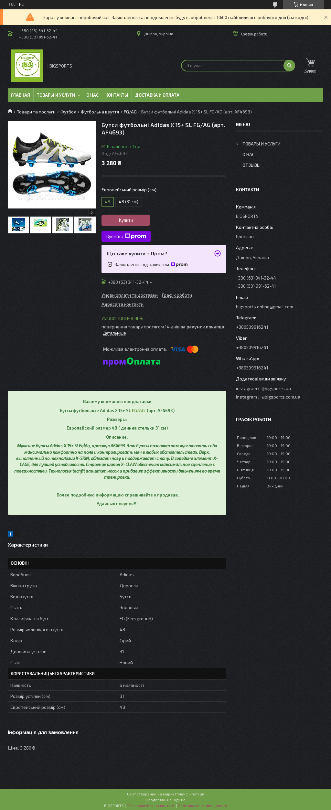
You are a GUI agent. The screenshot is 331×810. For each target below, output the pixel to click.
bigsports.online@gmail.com (264, 306)
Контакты (116, 95)
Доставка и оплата (157, 95)
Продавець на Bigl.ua (166, 799)
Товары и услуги (56, 95)
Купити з (126, 236)
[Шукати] (289, 65)
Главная (20, 95)
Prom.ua (196, 794)
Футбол (68, 111)
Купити (126, 220)
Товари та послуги (36, 111)
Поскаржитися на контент (151, 805)
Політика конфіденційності (202, 805)
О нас (92, 95)
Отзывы (251, 165)
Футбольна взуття (100, 111)
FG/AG (130, 111)
